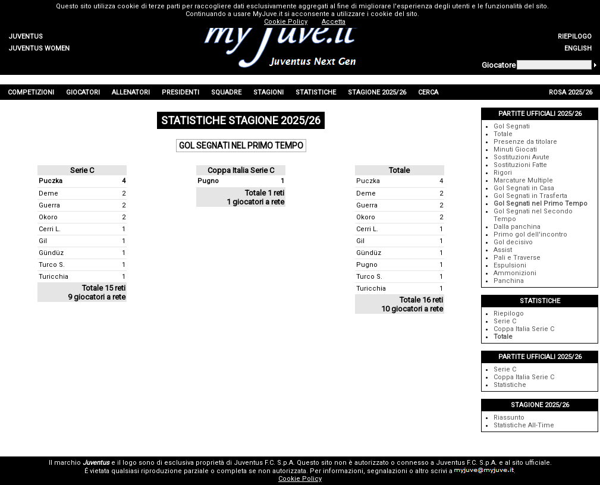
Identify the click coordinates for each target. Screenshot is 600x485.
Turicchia (53, 277)
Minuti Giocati (515, 149)
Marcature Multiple (523, 180)
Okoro (48, 217)
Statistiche (510, 385)
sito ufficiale (531, 463)
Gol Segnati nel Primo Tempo (541, 203)
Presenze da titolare (525, 142)
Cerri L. (50, 229)
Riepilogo (509, 313)
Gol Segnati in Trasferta (530, 196)
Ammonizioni (515, 273)
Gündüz (51, 253)
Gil (43, 241)
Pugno (208, 181)
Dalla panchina (517, 227)
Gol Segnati (512, 126)
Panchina (509, 281)
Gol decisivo (513, 242)
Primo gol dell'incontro (530, 234)
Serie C (505, 321)
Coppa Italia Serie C (524, 329)
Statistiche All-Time (524, 425)
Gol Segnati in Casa (524, 188)
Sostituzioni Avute (521, 157)
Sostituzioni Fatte (520, 165)
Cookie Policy (300, 479)
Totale (503, 134)
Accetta (333, 22)
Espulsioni (510, 265)
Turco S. (52, 265)
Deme (48, 193)
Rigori (503, 173)
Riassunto (509, 417)
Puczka (50, 181)
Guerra (49, 205)
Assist (503, 250)
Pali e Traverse (517, 258)
